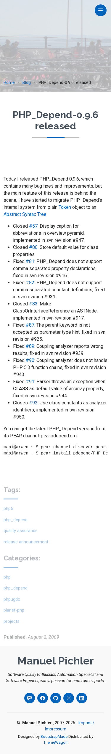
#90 (30, 360)
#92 (33, 403)
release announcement (26, 550)
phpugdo (12, 607)
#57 (33, 226)
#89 (30, 346)
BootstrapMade (54, 736)
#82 (30, 282)
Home (9, 82)
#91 (30, 381)
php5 (8, 516)
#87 (30, 325)
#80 (33, 247)
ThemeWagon (55, 742)
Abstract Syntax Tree (25, 214)
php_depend (16, 527)
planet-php (14, 618)
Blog (26, 82)
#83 (33, 304)
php (7, 585)
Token (65, 207)
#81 (30, 261)
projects (12, 629)
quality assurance (21, 538)
